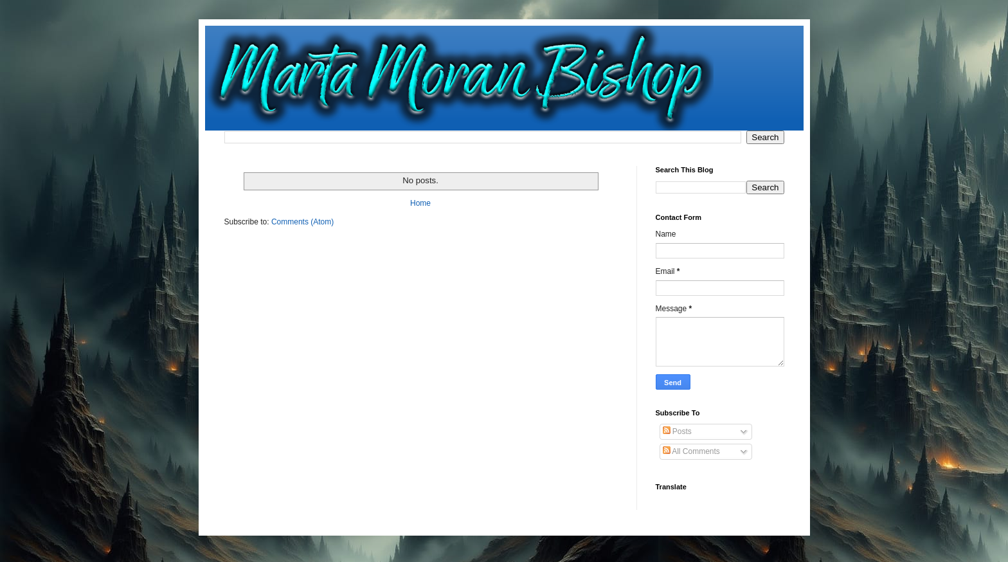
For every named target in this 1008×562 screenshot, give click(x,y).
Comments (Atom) (302, 221)
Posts (677, 431)
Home (420, 203)
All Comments (691, 451)
